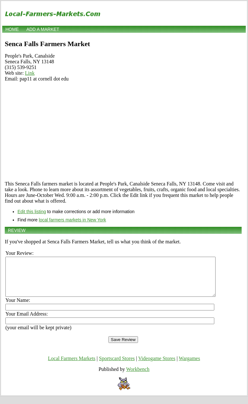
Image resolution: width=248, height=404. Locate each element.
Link (30, 73)
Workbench (137, 377)
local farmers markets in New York (72, 219)
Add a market (42, 29)
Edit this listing (31, 211)
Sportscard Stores (116, 366)
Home (12, 29)
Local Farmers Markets (71, 366)
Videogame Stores (157, 366)
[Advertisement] (123, 131)
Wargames (189, 366)
